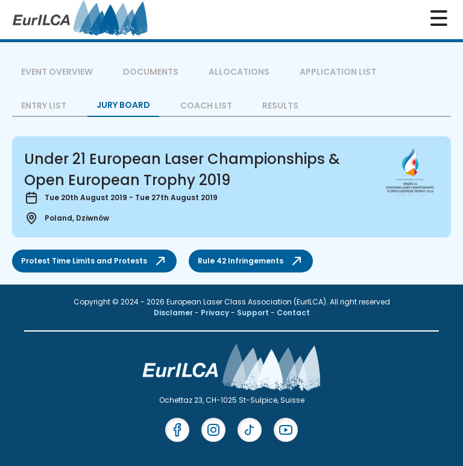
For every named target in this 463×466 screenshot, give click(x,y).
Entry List (43, 105)
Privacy (216, 312)
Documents (150, 72)
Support (254, 312)
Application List (338, 72)
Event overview (57, 72)
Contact (293, 312)
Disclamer (174, 312)
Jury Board (123, 105)
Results (280, 105)
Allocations (239, 72)
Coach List (206, 105)
